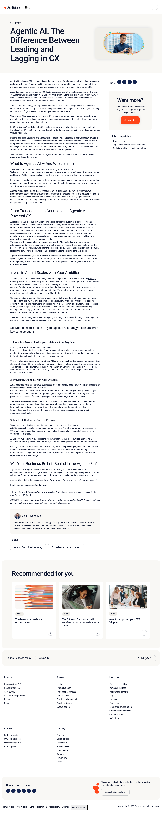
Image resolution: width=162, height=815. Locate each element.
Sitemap (65, 807)
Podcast (113, 699)
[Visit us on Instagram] (13, 791)
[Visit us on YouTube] (29, 791)
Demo (7, 703)
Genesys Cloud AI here (36, 485)
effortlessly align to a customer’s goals (34, 239)
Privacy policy (22, 807)
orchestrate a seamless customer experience (71, 256)
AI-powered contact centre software (129, 145)
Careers (60, 735)
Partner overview (11, 735)
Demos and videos (117, 688)
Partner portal (10, 746)
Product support (64, 688)
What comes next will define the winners (81, 81)
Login (59, 684)
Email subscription (38, 807)
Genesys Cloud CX (12, 684)
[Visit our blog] (34, 791)
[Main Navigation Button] (154, 7)
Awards (60, 754)
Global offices (63, 739)
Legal (59, 762)
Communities (63, 695)
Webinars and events (118, 692)
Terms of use (8, 807)
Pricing (7, 699)
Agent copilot (119, 141)
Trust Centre (62, 750)
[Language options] (146, 658)
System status (63, 707)
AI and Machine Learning (28, 547)
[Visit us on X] (19, 791)
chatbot (75, 224)
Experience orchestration (66, 547)
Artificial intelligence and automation (129, 148)
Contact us (44, 658)
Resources (114, 703)
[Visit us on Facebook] (24, 791)
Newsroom (62, 758)
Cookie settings (79, 807)
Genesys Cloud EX (12, 688)
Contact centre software (120, 710)
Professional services (66, 692)
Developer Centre (64, 703)
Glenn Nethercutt (31, 515)
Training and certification (68, 699)
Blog (111, 695)
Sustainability (63, 746)
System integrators (12, 743)
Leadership (62, 743)
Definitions (114, 718)
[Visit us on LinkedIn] (8, 791)
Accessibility (54, 807)
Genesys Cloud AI (18, 287)
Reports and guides (118, 684)
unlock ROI (15, 320)
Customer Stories (117, 714)
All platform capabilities (14, 695)
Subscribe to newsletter (115, 792)
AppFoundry (9, 692)
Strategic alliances (12, 739)
